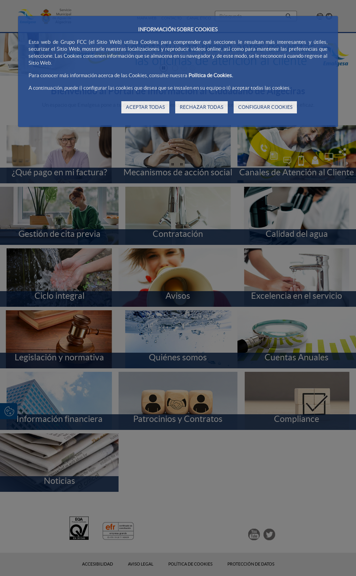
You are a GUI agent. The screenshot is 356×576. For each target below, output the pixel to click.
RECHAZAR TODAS (201, 107)
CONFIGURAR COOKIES (265, 107)
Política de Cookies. (210, 75)
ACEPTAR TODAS (145, 107)
